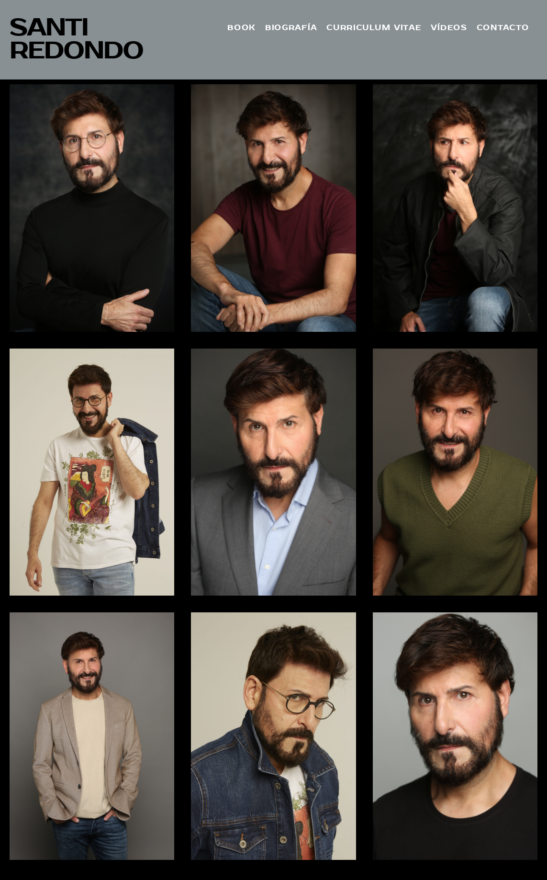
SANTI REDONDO (76, 39)
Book (241, 28)
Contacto (503, 28)
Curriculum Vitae (373, 28)
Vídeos (449, 28)
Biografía (291, 28)
